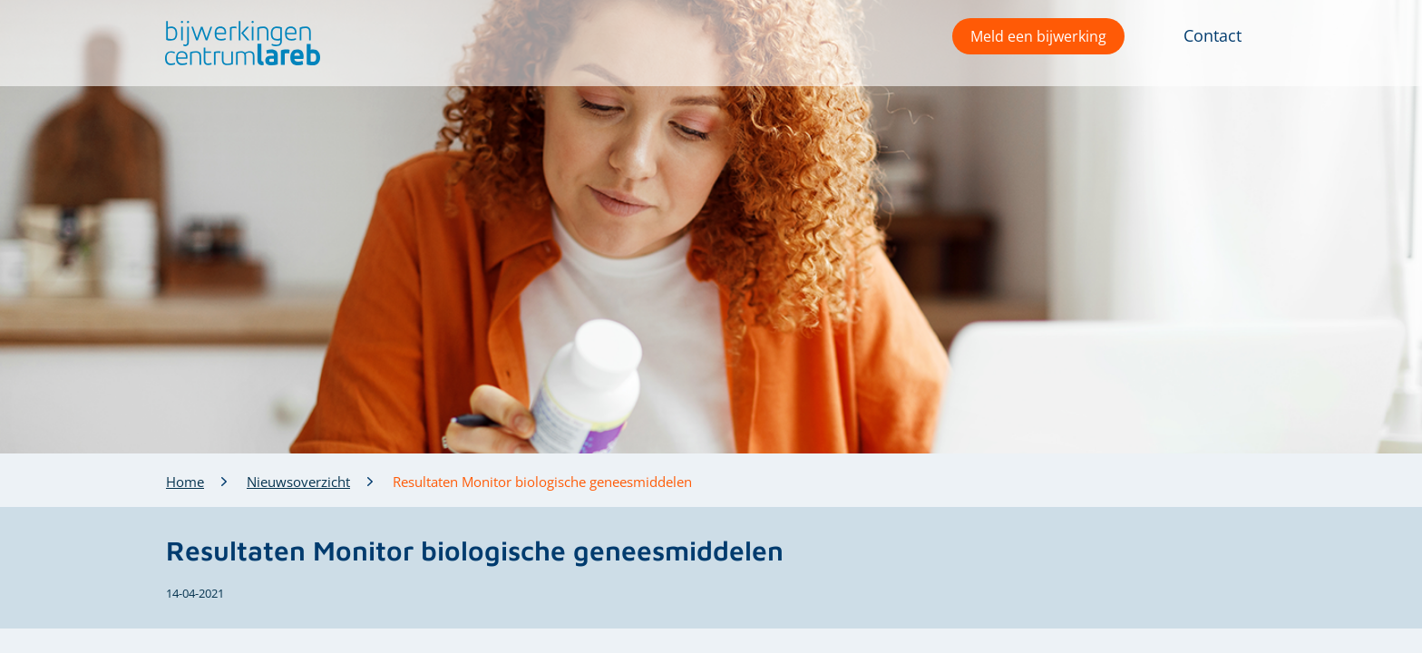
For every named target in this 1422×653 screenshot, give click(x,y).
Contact (1212, 35)
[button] (238, 43)
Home (185, 482)
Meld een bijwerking (1038, 36)
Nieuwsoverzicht (298, 482)
